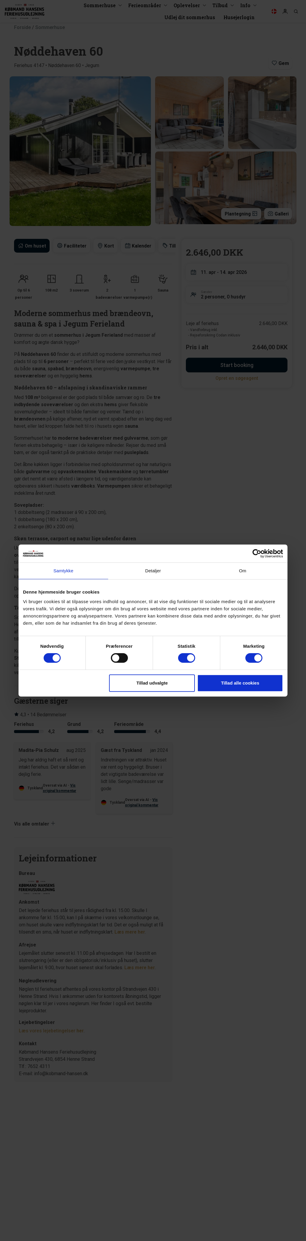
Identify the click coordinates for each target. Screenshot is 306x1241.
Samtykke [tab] (63, 570)
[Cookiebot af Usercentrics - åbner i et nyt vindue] (257, 553)
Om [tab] (242, 570)
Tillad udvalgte (152, 682)
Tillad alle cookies (240, 682)
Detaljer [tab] (153, 570)
